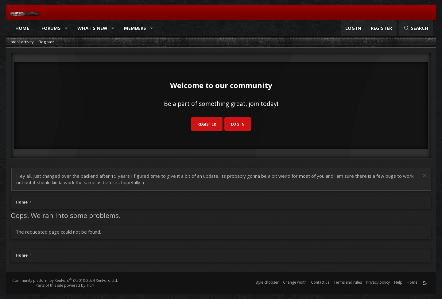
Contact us (320, 282)
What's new (92, 28)
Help (398, 282)
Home (22, 28)
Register (46, 42)
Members (135, 28)
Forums (51, 28)
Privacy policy (378, 282)
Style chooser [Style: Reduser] (267, 282)
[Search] (416, 28)
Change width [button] (295, 282)
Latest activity (21, 42)
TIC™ (90, 285)
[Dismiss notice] (423, 176)
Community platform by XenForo (65, 280)
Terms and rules (348, 282)
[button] (66, 28)
